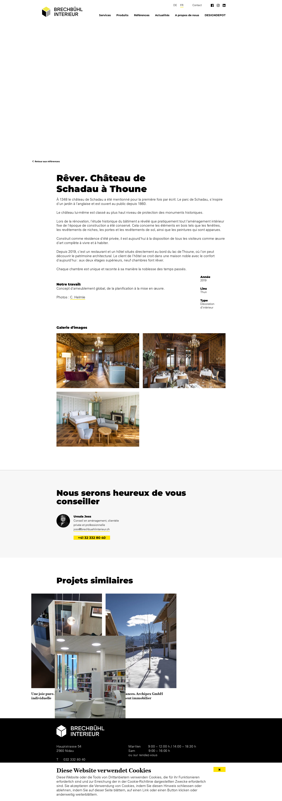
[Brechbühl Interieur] (62, 12)
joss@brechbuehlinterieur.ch (92, 529)
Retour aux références (47, 161)
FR (181, 5)
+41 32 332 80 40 (92, 538)
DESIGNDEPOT (215, 15)
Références (141, 15)
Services (105, 15)
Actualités (162, 15)
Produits (122, 15)
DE (175, 5)
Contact (197, 5)
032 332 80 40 (74, 759)
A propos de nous (187, 15)
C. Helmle (77, 297)
